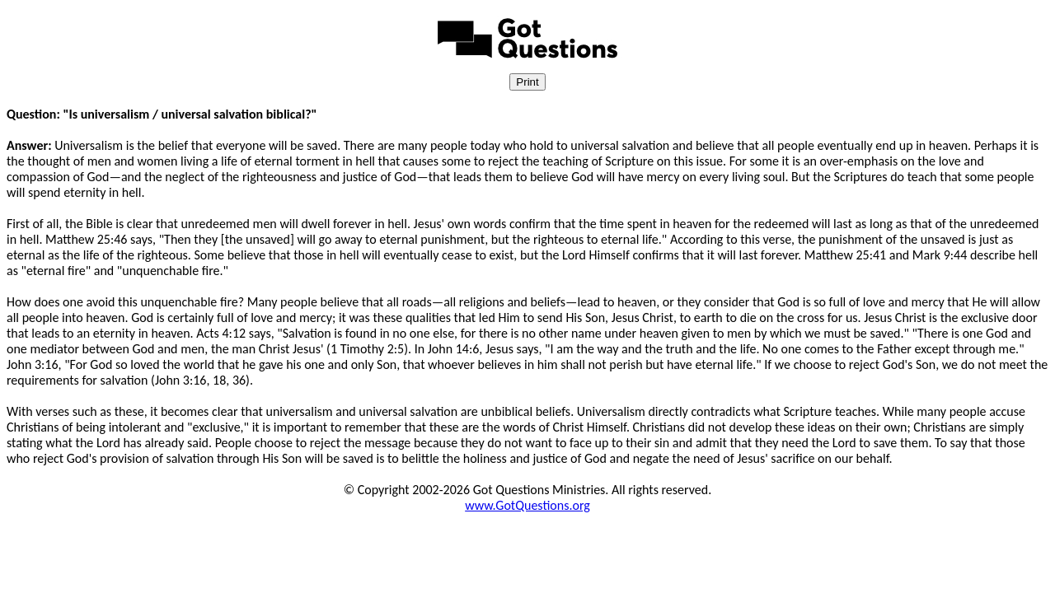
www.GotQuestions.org (527, 505)
